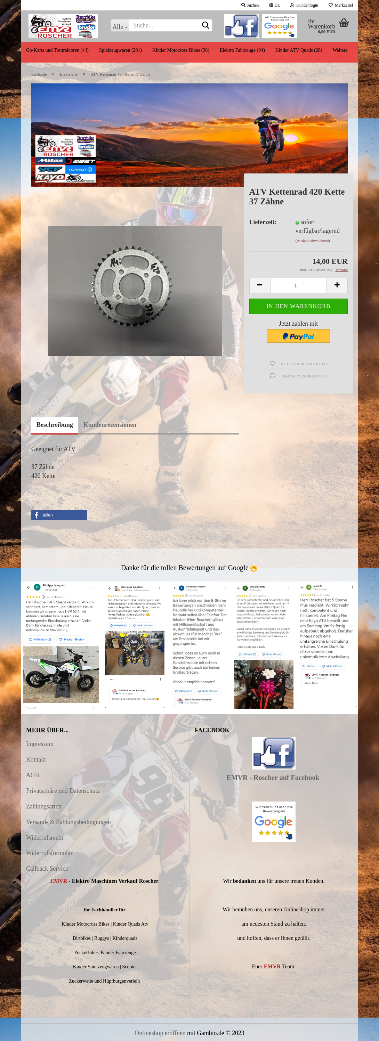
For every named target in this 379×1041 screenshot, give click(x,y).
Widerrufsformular (49, 852)
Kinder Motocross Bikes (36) (180, 50)
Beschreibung (55, 424)
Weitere (339, 50)
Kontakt (36, 759)
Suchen (250, 5)
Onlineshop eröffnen (160, 1033)
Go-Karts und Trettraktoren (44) (57, 50)
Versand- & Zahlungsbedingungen (68, 822)
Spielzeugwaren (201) (120, 50)
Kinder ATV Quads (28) (298, 50)
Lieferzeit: (263, 222)
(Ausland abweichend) (313, 240)
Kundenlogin (304, 5)
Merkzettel (341, 5)
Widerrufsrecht (44, 837)
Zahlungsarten (44, 806)
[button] (59, 515)
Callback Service (47, 868)
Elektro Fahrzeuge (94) (242, 50)
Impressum (40, 743)
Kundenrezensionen (110, 424)
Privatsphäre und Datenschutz (63, 790)
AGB (32, 775)
